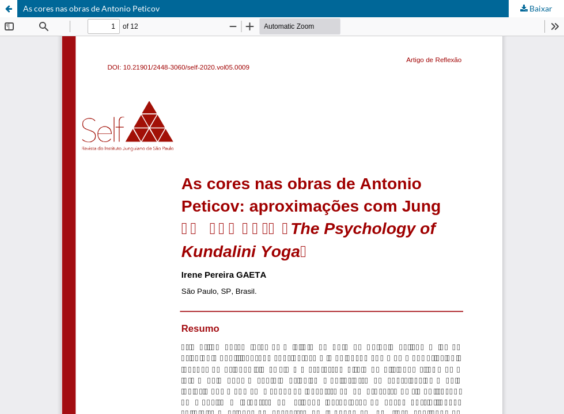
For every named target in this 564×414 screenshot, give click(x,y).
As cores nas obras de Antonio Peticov (91, 8)
